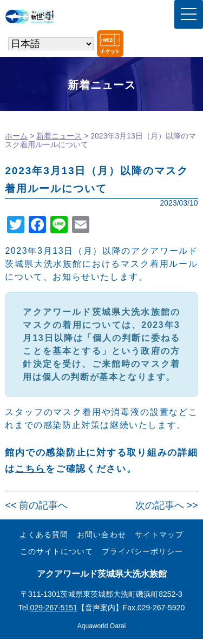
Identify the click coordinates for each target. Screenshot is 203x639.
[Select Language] (51, 43)
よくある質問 (43, 534)
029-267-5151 (53, 607)
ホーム (16, 135)
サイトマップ (159, 534)
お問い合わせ (101, 534)
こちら (30, 469)
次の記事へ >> (166, 505)
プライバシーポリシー (142, 551)
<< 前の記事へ (36, 505)
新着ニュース (59, 135)
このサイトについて (56, 551)
